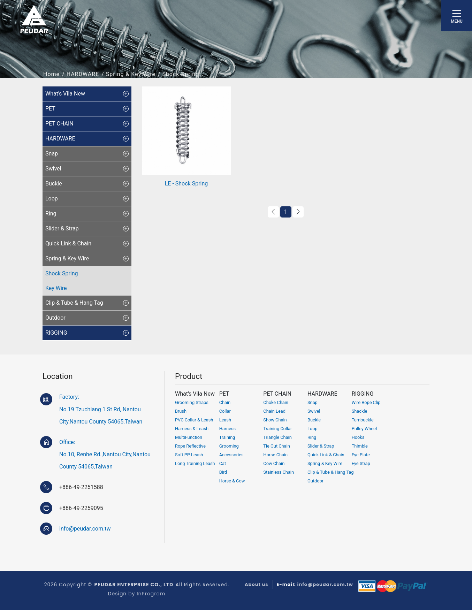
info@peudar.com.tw (85, 528)
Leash (225, 419)
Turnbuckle (363, 419)
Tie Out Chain (276, 446)
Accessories (231, 454)
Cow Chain (273, 463)
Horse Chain (275, 454)
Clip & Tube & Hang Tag (330, 472)
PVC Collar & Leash (194, 419)
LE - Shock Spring (186, 183)
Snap (312, 402)
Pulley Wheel (364, 428)
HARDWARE (83, 78)
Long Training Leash (195, 463)
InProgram (151, 593)
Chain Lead (274, 411)
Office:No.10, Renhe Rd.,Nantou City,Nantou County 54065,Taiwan (105, 454)
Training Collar (277, 428)
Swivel (313, 411)
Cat (222, 463)
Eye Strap (361, 463)
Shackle (359, 411)
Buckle (314, 419)
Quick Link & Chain (325, 454)
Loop (312, 428)
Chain (225, 402)
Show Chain (275, 419)
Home (51, 78)
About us (256, 584)
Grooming (229, 446)
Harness (227, 428)
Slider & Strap (320, 446)
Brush (180, 411)
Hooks (358, 437)
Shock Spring (61, 273)
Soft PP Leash (189, 454)
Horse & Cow (232, 480)
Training (227, 437)
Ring (311, 437)
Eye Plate (361, 454)
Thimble (360, 446)
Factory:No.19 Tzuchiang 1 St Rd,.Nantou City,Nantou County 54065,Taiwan (100, 409)
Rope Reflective (190, 446)
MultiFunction (188, 437)
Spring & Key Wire (130, 78)
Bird (223, 472)
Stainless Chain (278, 472)
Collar (225, 411)
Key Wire (56, 288)
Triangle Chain (277, 437)
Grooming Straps (191, 402)
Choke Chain (275, 402)
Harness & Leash (191, 428)
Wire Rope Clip (366, 402)
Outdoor (315, 480)
